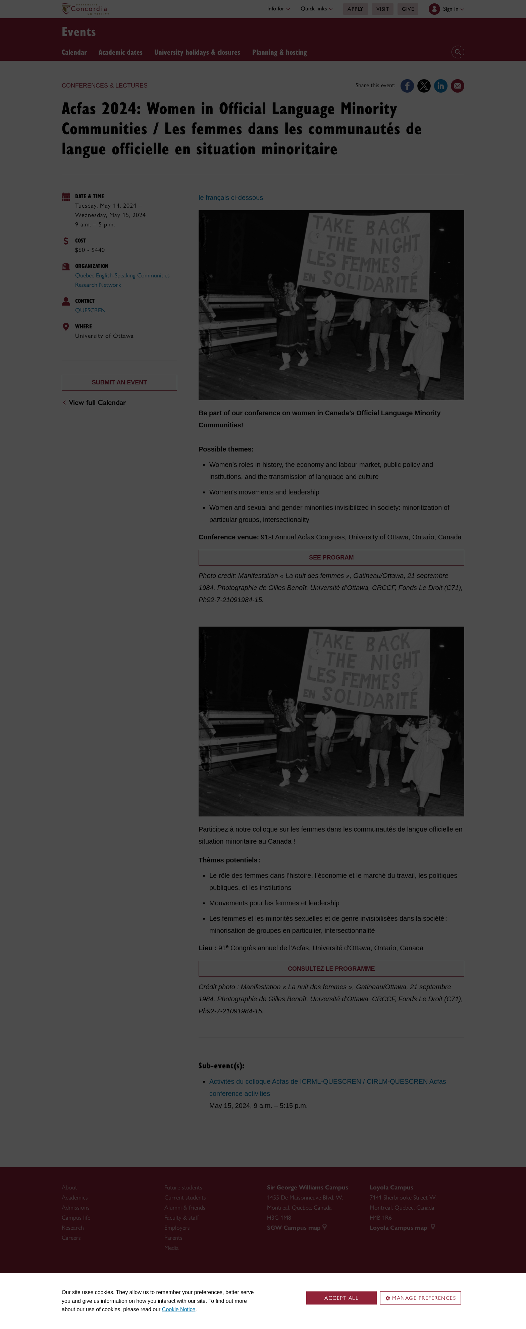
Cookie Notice (179, 1309)
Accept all (341, 1298)
